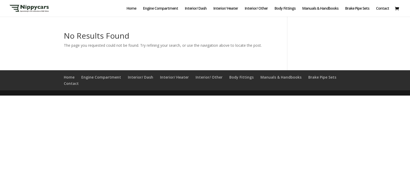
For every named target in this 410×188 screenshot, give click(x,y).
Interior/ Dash (196, 9)
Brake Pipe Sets (357, 9)
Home (131, 9)
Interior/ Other (256, 9)
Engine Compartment (160, 9)
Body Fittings (285, 9)
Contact (382, 9)
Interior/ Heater (225, 9)
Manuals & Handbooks (320, 9)
